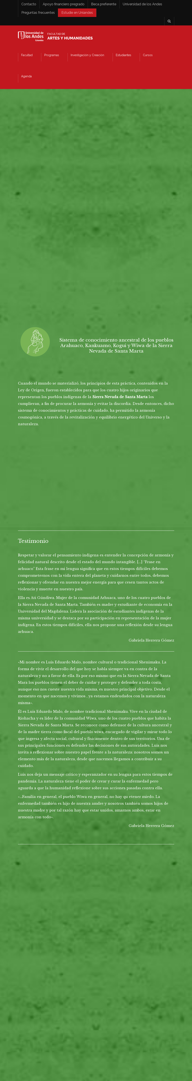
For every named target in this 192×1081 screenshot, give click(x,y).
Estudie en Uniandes (77, 13)
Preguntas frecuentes (38, 13)
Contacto (28, 4)
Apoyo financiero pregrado (63, 4)
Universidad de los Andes (142, 4)
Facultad (27, 55)
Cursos (148, 55)
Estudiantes (123, 55)
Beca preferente (103, 4)
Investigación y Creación (87, 55)
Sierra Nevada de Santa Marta (120, 397)
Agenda (26, 76)
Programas (51, 55)
